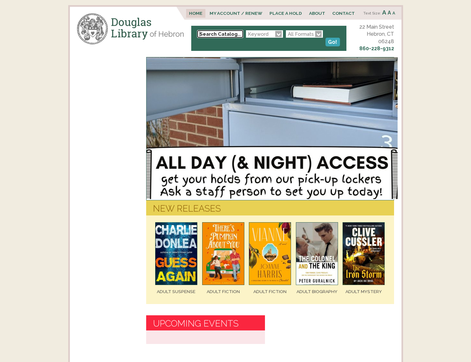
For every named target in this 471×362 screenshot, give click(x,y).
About (317, 13)
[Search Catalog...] (220, 34)
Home (196, 13)
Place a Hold (285, 13)
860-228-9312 (376, 48)
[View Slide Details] (272, 197)
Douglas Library (130, 29)
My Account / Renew (236, 13)
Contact (343, 13)
